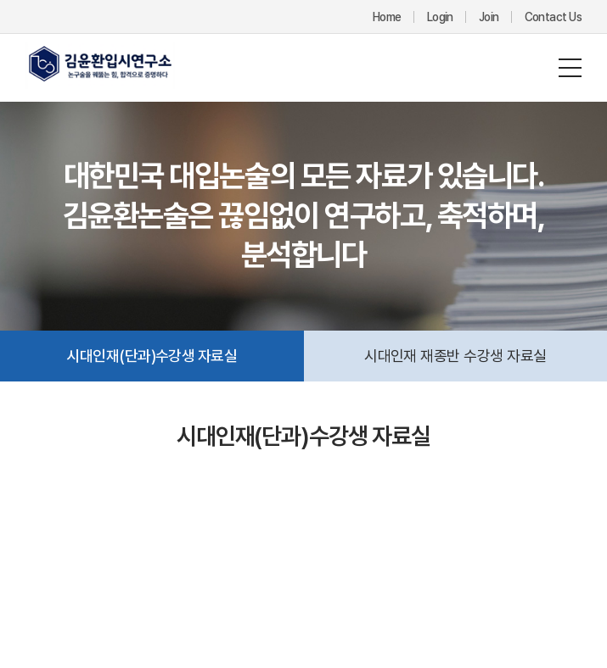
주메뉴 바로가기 (0, 0)
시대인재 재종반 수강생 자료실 (455, 356)
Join (489, 17)
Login (440, 17)
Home (387, 17)
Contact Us (553, 17)
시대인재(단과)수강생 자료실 (151, 356)
